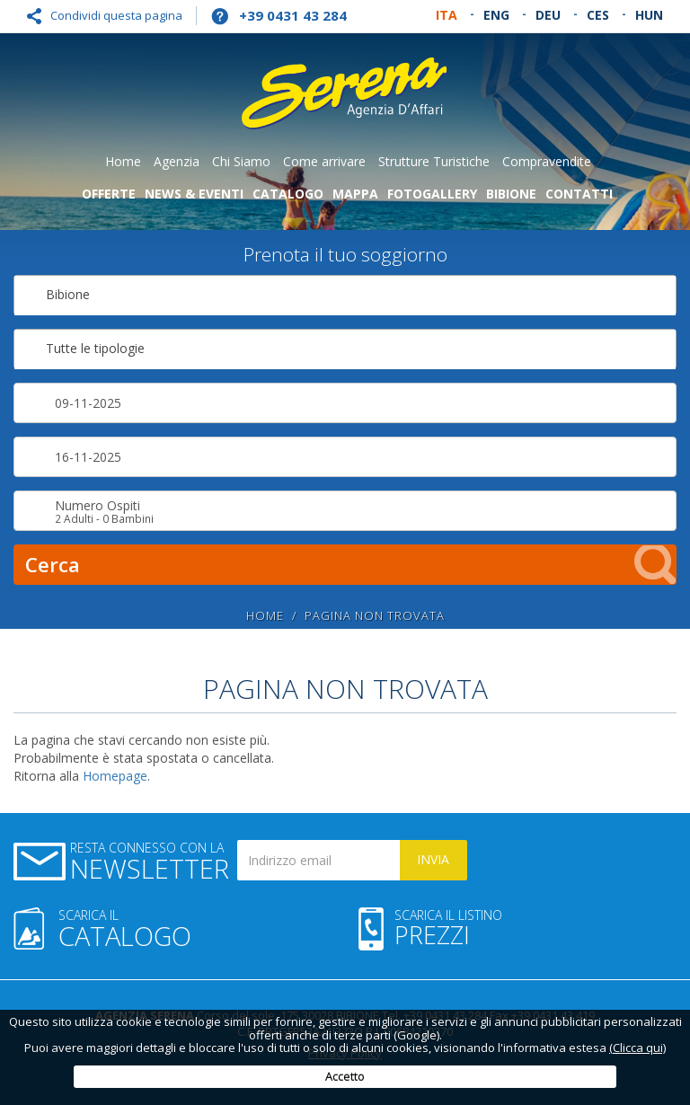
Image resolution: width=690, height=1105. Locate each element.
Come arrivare (324, 161)
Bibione (511, 193)
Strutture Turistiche (434, 161)
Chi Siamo (241, 161)
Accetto (345, 1076)
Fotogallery (432, 193)
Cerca (351, 564)
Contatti (579, 193)
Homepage (115, 775)
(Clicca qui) (637, 1047)
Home (123, 161)
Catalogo (287, 193)
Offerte (109, 193)
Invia (433, 859)
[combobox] (345, 295)
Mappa (355, 193)
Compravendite (546, 161)
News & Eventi (194, 193)
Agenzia (176, 161)
